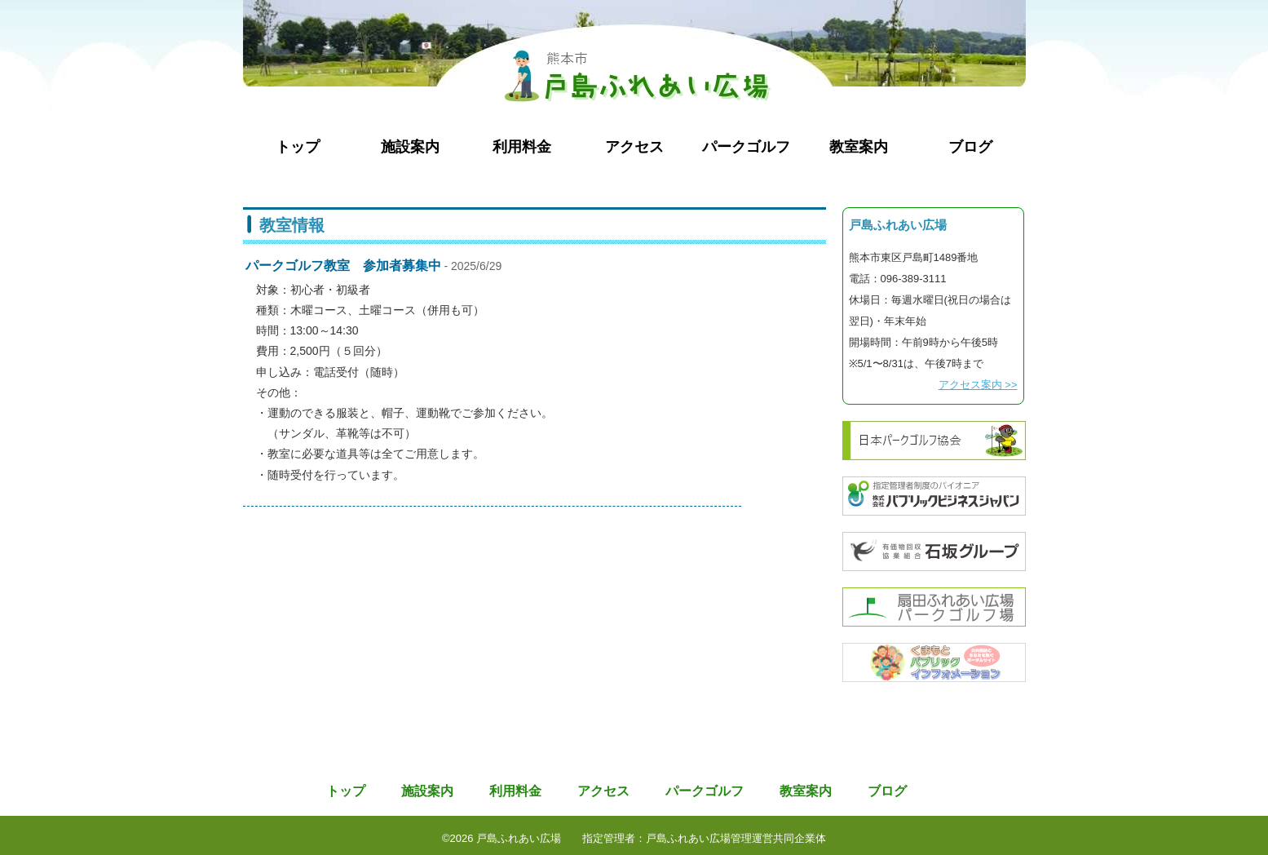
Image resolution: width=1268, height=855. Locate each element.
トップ (298, 147)
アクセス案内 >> (978, 385)
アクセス (634, 147)
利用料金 (522, 147)
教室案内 (858, 147)
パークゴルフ (746, 147)
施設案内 (410, 147)
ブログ (970, 147)
